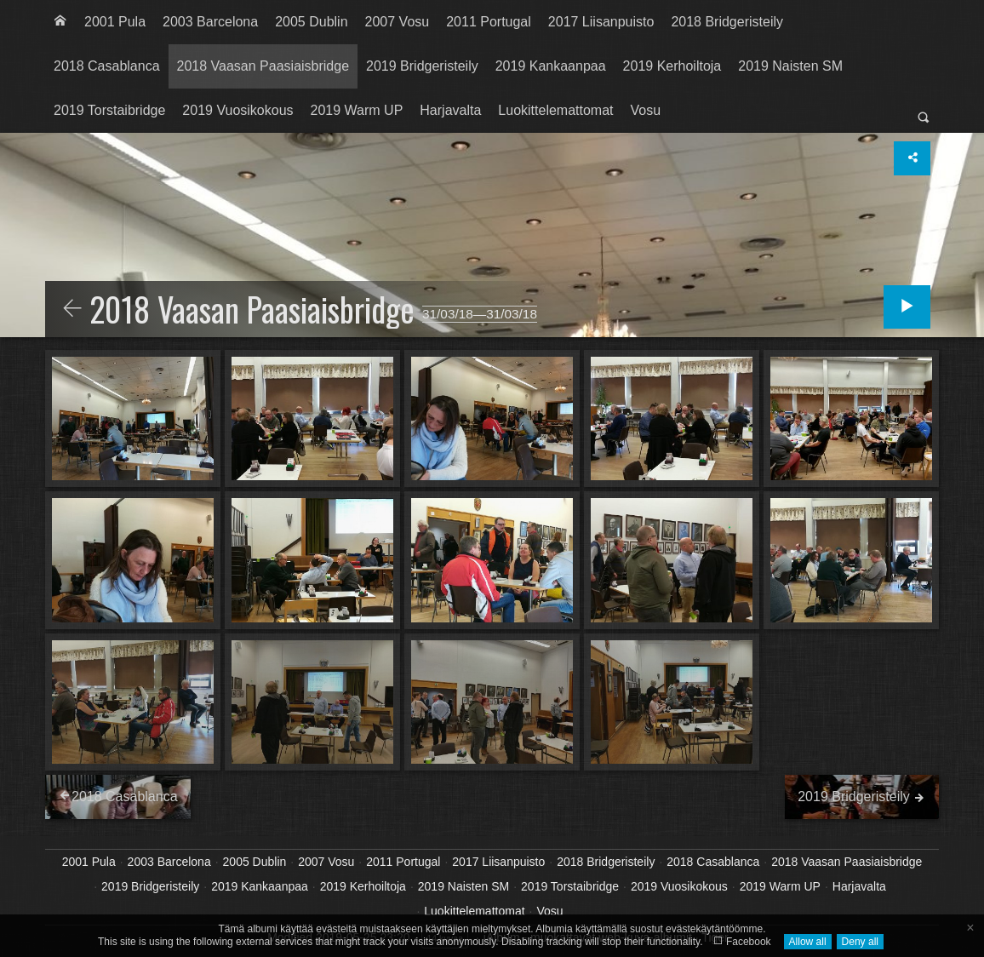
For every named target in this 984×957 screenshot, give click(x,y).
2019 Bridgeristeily (422, 66)
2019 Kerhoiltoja (672, 66)
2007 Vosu (397, 21)
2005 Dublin (311, 21)
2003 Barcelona (210, 21)
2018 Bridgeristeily (727, 21)
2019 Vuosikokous (237, 110)
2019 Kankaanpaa (550, 66)
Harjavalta (450, 110)
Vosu (646, 110)
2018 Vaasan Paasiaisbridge (263, 66)
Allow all (808, 942)
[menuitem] (60, 22)
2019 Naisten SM (790, 66)
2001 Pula (115, 21)
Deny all (860, 942)
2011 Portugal (488, 21)
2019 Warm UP (357, 110)
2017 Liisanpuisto (601, 21)
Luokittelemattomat (555, 110)
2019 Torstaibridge (109, 110)
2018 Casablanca (107, 66)
